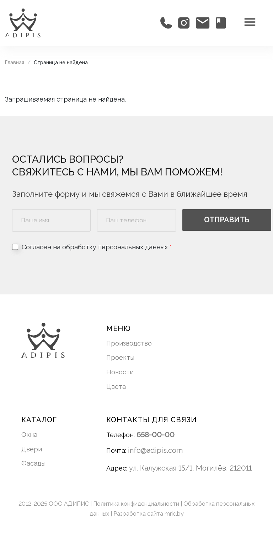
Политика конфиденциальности (137, 503)
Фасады (33, 463)
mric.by (174, 513)
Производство (129, 343)
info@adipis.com (155, 450)
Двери (31, 449)
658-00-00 (155, 434)
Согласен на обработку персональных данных (95, 247)
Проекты (120, 357)
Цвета (116, 386)
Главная (14, 62)
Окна (29, 434)
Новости (120, 372)
